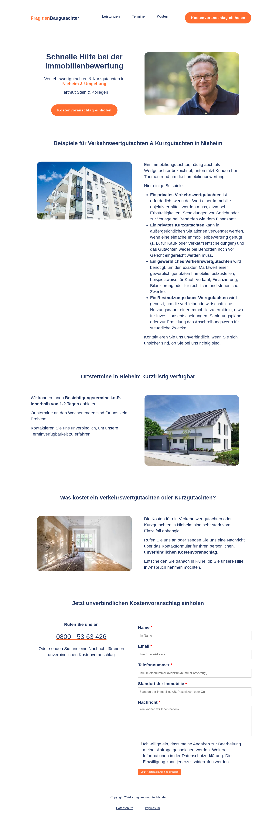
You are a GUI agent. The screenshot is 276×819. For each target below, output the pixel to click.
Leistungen (111, 16)
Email (145, 646)
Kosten (162, 16)
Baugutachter (64, 18)
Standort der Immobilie (162, 683)
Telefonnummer (155, 665)
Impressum (152, 808)
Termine (138, 16)
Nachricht (149, 702)
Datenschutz (124, 808)
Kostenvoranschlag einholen (218, 18)
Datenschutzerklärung (202, 755)
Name (145, 627)
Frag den (40, 18)
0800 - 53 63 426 (81, 636)
